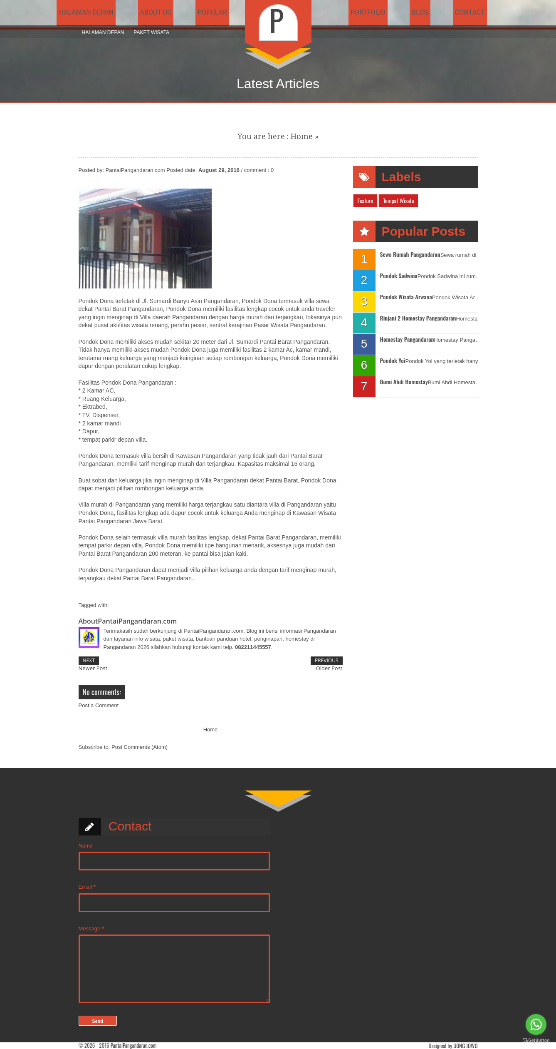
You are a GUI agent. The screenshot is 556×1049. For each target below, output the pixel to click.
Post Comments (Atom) (139, 747)
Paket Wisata (151, 32)
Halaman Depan (103, 32)
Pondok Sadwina (399, 275)
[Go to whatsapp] (536, 1024)
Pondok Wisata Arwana (406, 297)
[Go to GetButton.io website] (536, 1040)
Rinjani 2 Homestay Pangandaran (418, 318)
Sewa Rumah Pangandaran (410, 254)
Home (302, 136)
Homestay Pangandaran (407, 339)
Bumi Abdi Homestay (404, 381)
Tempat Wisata (398, 200)
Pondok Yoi (392, 360)
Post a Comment (99, 705)
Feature (365, 200)
